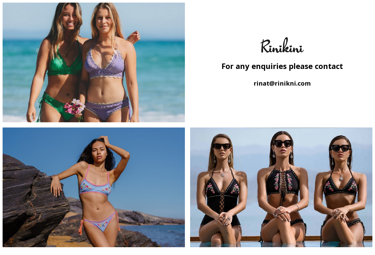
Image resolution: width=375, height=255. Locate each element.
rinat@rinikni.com (282, 83)
